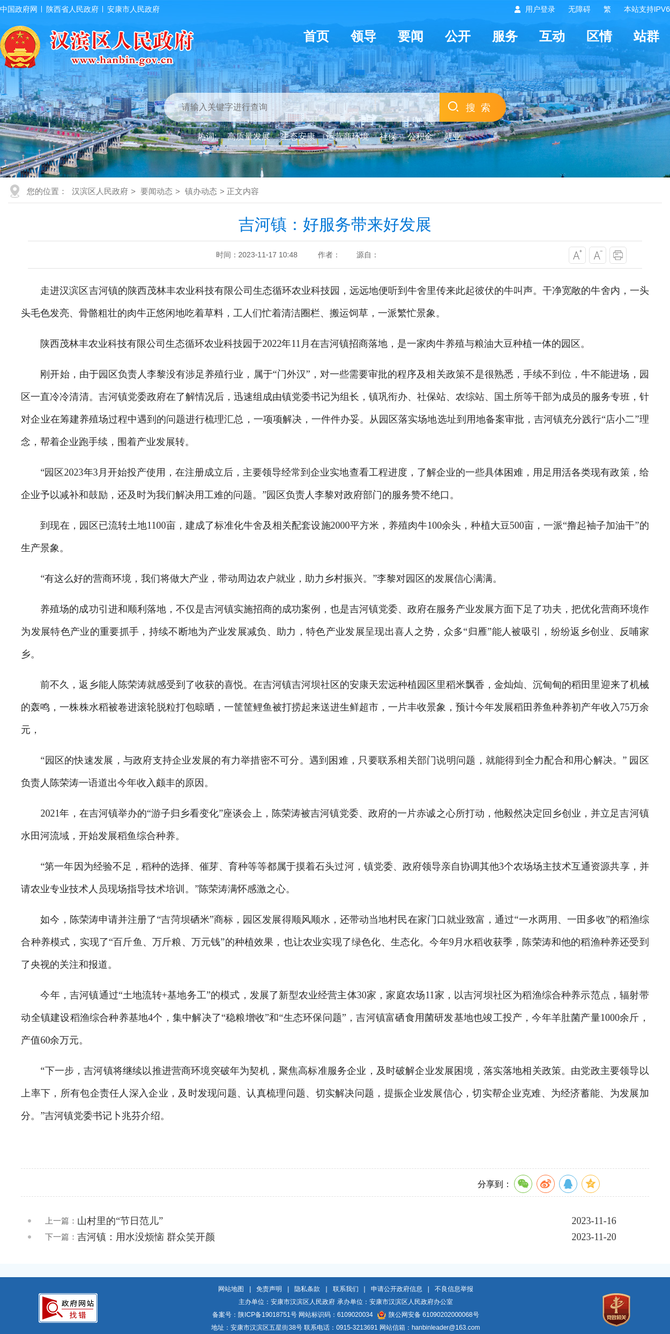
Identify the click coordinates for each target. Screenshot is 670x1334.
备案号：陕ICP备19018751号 (254, 1314)
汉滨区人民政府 (100, 191)
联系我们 (346, 1289)
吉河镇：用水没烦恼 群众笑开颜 (146, 1237)
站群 (646, 36)
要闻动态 (156, 191)
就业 (452, 136)
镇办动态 (201, 191)
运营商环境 (347, 136)
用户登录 (540, 9)
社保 (388, 136)
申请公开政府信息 (396, 1289)
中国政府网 (19, 9)
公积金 (420, 136)
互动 (552, 36)
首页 (316, 36)
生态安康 (298, 136)
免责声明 (269, 1289)
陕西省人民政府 (72, 9)
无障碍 (579, 9)
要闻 (410, 36)
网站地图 (231, 1289)
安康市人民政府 (133, 9)
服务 (505, 36)
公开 (458, 36)
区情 (599, 36)
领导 (363, 36)
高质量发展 (248, 136)
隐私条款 (307, 1289)
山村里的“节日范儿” (120, 1221)
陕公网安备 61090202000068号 (428, 1314)
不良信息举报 (454, 1289)
